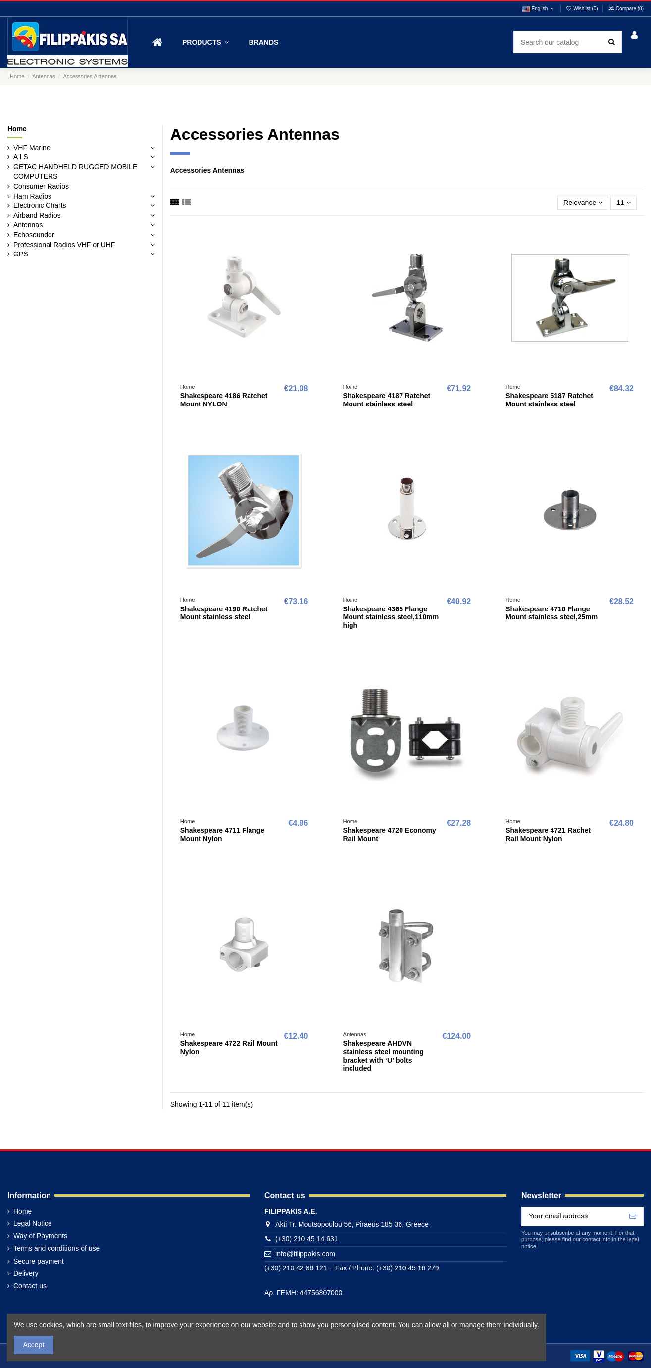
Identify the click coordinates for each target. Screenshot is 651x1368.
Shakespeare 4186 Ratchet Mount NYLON (224, 400)
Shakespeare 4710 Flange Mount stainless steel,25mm (551, 613)
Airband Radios (37, 215)
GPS (20, 254)
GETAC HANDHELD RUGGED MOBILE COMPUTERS (75, 172)
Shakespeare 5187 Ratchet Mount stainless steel (549, 400)
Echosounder (33, 235)
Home (17, 129)
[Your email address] (572, 1216)
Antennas (28, 225)
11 (623, 202)
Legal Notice (32, 1223)
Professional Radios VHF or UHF (64, 245)
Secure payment (38, 1261)
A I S (20, 157)
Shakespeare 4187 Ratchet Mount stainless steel (386, 400)
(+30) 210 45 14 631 (306, 1239)
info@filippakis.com (305, 1254)
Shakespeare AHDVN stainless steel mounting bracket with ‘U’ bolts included (383, 1055)
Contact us (30, 1286)
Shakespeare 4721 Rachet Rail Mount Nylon (548, 834)
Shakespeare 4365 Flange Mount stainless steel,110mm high (391, 617)
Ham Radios (32, 196)
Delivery (26, 1273)
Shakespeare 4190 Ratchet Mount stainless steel (224, 613)
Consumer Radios (41, 186)
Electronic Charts (39, 205)
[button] (205, 42)
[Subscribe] (632, 1216)
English (538, 8)
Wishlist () (583, 8)
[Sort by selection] (582, 203)
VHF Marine (31, 148)
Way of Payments (40, 1236)
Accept (34, 1345)
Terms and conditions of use (56, 1248)
